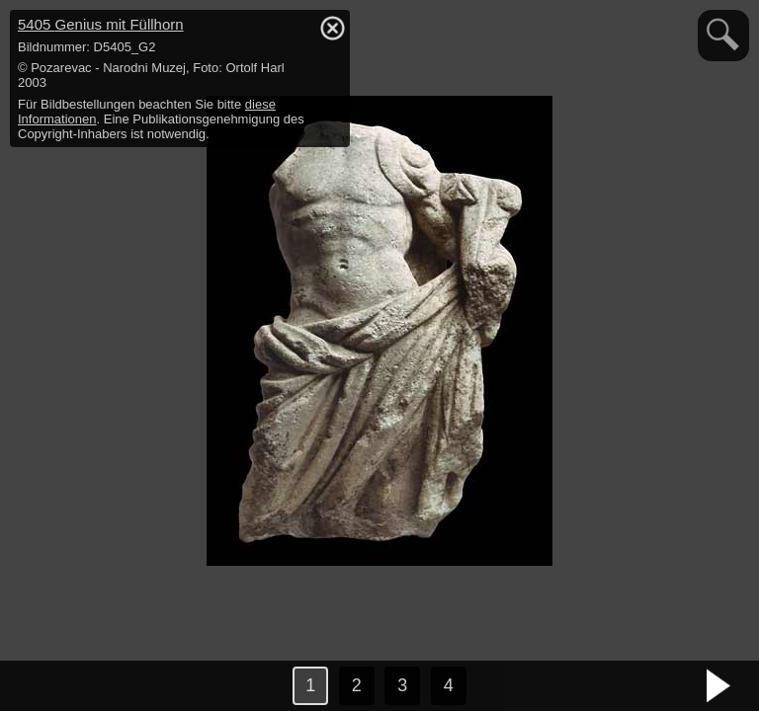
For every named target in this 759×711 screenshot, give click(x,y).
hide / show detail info (332, 27)
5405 (101, 24)
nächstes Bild (719, 686)
